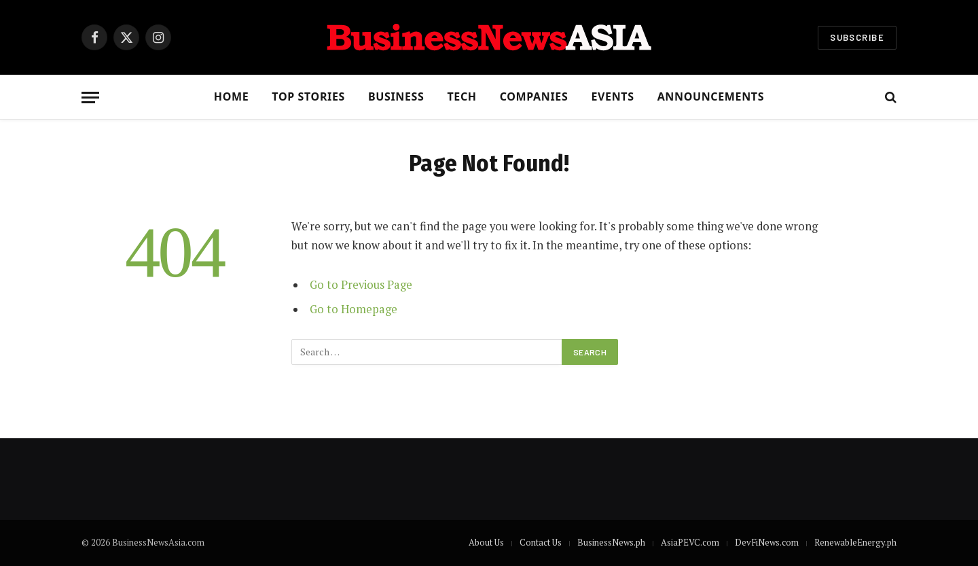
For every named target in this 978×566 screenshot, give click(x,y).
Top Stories (308, 96)
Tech (461, 96)
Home (231, 96)
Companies (534, 96)
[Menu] (90, 97)
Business (396, 96)
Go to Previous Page (361, 284)
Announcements (711, 96)
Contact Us (541, 542)
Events (612, 96)
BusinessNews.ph (611, 542)
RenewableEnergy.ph (855, 542)
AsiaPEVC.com (690, 542)
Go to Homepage (353, 309)
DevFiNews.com (767, 542)
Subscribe (857, 37)
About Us (486, 542)
